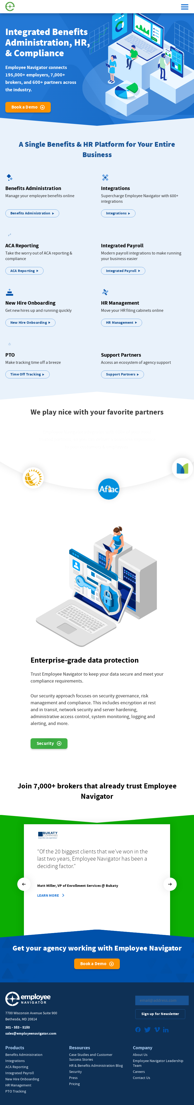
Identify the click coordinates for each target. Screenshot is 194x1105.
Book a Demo (24, 107)
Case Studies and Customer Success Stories (90, 1057)
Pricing (74, 1083)
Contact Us (141, 1077)
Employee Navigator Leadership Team (158, 1063)
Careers (139, 1071)
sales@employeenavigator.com (30, 1033)
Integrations (15, 1060)
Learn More (48, 896)
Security (45, 745)
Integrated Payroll (19, 1073)
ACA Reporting (16, 1066)
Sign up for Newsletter (160, 1013)
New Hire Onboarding (22, 1079)
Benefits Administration (24, 1054)
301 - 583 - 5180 (17, 1027)
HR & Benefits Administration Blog (96, 1065)
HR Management (18, 1085)
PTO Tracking (15, 1091)
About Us (140, 1054)
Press (73, 1077)
